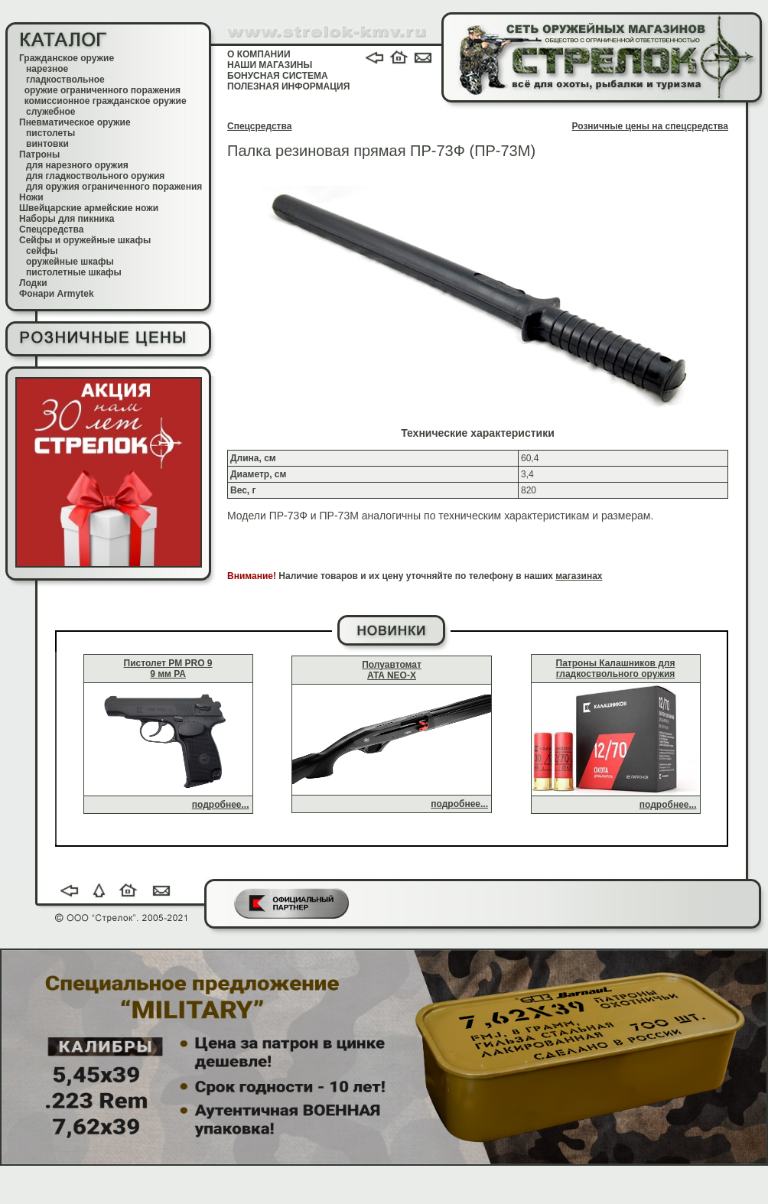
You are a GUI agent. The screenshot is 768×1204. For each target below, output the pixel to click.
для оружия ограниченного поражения (114, 186)
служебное (51, 111)
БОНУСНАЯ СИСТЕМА (277, 75)
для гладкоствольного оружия (95, 176)
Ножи (31, 197)
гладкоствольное (65, 79)
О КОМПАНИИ (259, 54)
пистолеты (50, 133)
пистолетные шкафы (74, 272)
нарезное (47, 68)
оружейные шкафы (70, 261)
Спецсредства (51, 229)
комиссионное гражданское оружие (105, 101)
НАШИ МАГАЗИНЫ (269, 65)
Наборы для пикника (67, 218)
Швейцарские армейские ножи (88, 208)
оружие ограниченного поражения (102, 90)
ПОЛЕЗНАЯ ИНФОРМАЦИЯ (288, 86)
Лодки (33, 283)
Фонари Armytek (56, 293)
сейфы (41, 251)
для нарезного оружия (77, 165)
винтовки (47, 143)
